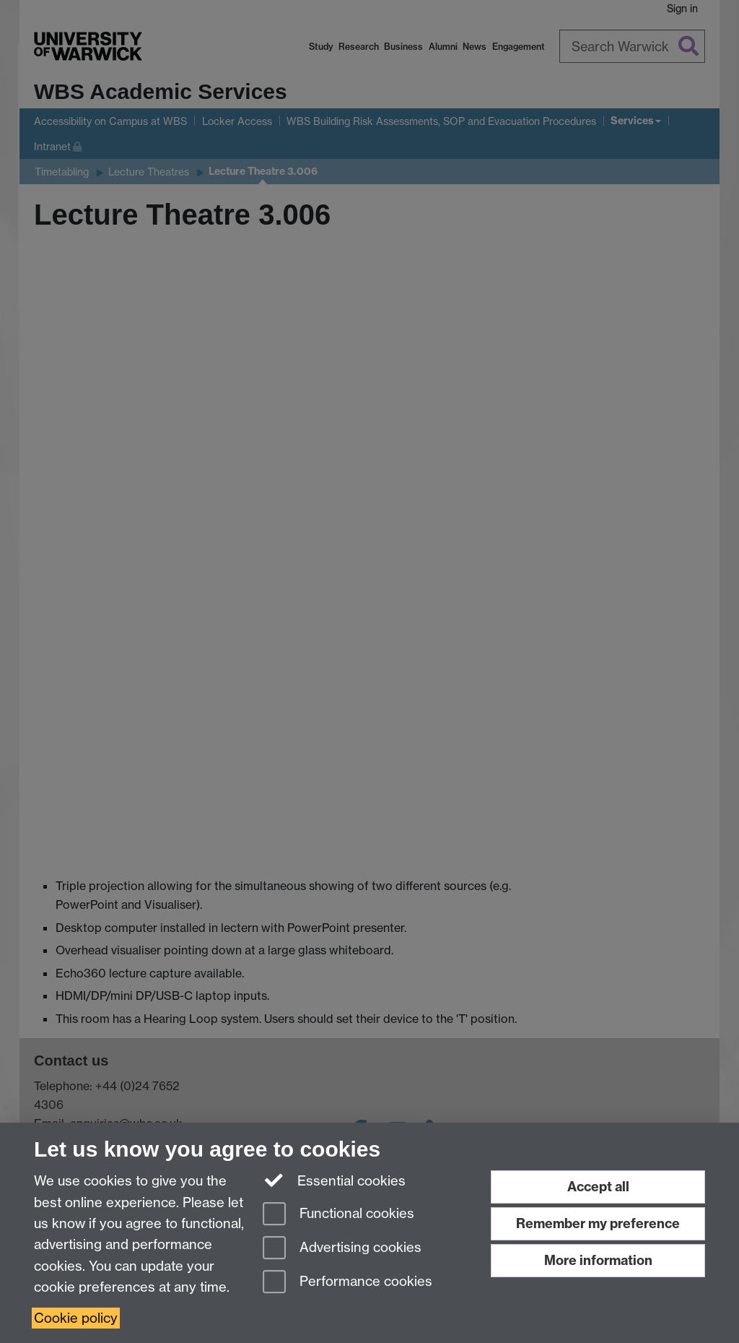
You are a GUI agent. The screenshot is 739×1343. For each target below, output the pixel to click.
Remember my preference (598, 1223)
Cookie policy (76, 1318)
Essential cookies (334, 1179)
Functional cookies (338, 1214)
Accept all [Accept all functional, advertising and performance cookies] (598, 1186)
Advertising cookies (342, 1248)
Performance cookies (347, 1282)
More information (598, 1260)
